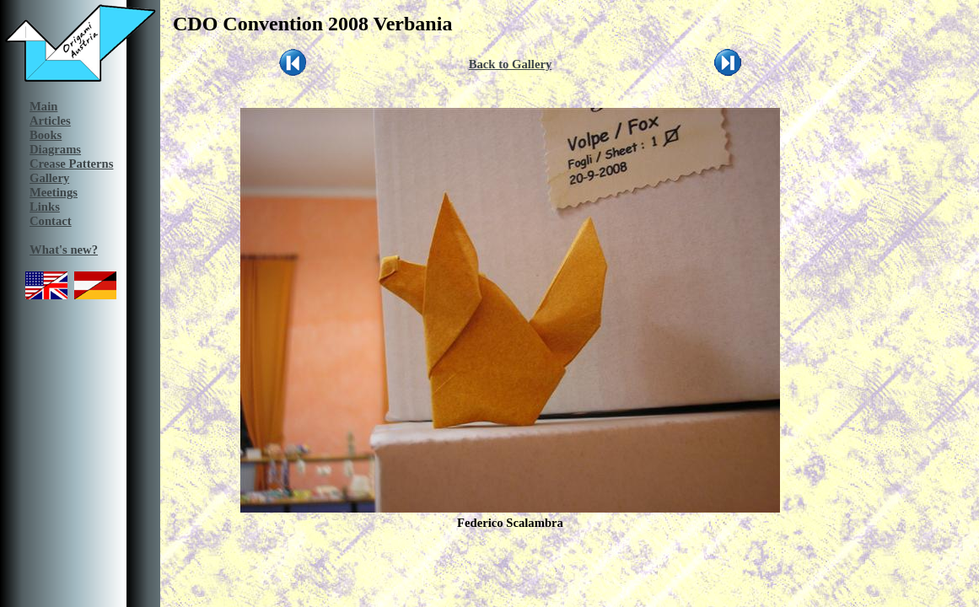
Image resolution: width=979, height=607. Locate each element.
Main (43, 106)
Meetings (54, 192)
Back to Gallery (510, 64)
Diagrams (55, 149)
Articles (50, 120)
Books (46, 135)
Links (45, 206)
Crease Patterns (71, 163)
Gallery (49, 178)
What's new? (64, 249)
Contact (51, 221)
